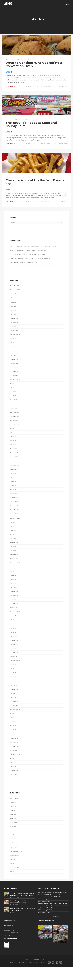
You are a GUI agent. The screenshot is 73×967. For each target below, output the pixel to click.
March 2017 (13, 685)
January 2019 (14, 595)
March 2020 (13, 538)
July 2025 (12, 298)
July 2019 (12, 571)
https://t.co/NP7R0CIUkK (54, 897)
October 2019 (14, 559)
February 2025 (14, 318)
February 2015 (14, 770)
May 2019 (13, 579)
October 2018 (14, 608)
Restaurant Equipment (47, 86)
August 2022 (13, 428)
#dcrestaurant (42, 897)
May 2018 (13, 628)
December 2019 (14, 550)
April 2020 (13, 534)
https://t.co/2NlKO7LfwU (44, 895)
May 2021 (13, 485)
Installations (13, 835)
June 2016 (13, 722)
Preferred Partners (15, 843)
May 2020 (13, 530)
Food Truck (13, 818)
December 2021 (14, 461)
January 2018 (14, 644)
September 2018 (15, 612)
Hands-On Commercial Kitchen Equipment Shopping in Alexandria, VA (30, 258)
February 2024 (14, 359)
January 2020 (14, 546)
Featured (12, 810)
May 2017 (13, 677)
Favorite (48, 901)
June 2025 (13, 302)
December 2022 (14, 412)
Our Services (23, 962)
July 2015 (12, 762)
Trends (12, 863)
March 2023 (13, 400)
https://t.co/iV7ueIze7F (46, 908)
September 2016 (15, 709)
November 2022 (14, 416)
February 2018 (14, 640)
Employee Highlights (16, 802)
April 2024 (13, 351)
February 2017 (14, 689)
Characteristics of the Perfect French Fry (35, 182)
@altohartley (57, 916)
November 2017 (14, 652)
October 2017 (14, 656)
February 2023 (14, 404)
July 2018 (12, 620)
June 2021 (13, 481)
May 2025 (13, 306)
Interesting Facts (15, 839)
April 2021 (13, 489)
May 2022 (13, 440)
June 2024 (13, 347)
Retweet (43, 901)
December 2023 (14, 367)
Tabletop (12, 859)
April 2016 (13, 730)
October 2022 (14, 420)
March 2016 (13, 734)
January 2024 (14, 363)
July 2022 (12, 432)
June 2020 (13, 526)
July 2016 (12, 718)
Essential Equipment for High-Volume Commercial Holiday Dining (28, 250)
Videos (12, 871)
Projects (32, 962)
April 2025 (13, 310)
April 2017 (13, 681)
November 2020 (14, 510)
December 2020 (14, 506)
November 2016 (14, 701)
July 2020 (12, 522)
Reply (39, 901)
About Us (13, 962)
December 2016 (14, 697)
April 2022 (13, 445)
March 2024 (13, 355)
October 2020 (14, 514)
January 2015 (14, 775)
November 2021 (14, 465)
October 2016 (14, 705)
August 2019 (13, 567)
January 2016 (14, 738)
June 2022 (13, 436)
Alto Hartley (29, 59)
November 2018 (14, 603)
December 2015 (14, 742)
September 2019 (15, 563)
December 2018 (14, 599)
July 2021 (12, 477)
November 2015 (14, 746)
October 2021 (14, 469)
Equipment (32, 86)
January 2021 (14, 502)
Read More (10, 86)
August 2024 (13, 339)
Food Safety (13, 814)
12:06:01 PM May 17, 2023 (45, 899)
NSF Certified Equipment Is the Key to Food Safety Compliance (28, 254)
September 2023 (15, 379)
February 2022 (14, 453)
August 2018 (13, 616)
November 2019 (14, 555)
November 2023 (14, 371)
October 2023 (14, 375)
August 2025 (13, 294)
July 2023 (12, 388)
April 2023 (13, 396)
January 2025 (14, 322)
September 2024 (15, 334)
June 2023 (13, 392)
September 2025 (15, 290)
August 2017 (13, 665)
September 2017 (15, 660)
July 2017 (12, 669)
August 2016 (13, 713)
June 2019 (13, 575)
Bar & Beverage (14, 798)
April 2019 (13, 583)
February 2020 (14, 542)
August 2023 (13, 383)
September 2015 (15, 754)
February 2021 (14, 497)
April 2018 (13, 632)
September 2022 (15, 424)
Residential (13, 847)
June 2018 (13, 624)
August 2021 (13, 473)
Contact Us (41, 962)
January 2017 (14, 693)
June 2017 (13, 673)
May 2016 (13, 726)
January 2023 (14, 408)
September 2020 (15, 518)
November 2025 (14, 286)
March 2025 (13, 314)
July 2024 (12, 343)
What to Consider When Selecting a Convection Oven (34, 64)
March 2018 (13, 636)
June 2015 (13, 766)
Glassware (13, 826)
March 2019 (13, 587)
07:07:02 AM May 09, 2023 (45, 910)
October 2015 (14, 750)
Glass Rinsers (14, 822)
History (12, 831)
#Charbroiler (58, 893)
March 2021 (13, 493)
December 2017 (14, 648)
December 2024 (14, 326)
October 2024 (14, 330)
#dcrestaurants (56, 895)
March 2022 (13, 449)
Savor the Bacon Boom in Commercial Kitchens (23, 262)
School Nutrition (14, 855)
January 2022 (14, 457)
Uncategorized (14, 867)
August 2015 (13, 758)
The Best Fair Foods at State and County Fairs (31, 124)
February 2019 (14, 591)
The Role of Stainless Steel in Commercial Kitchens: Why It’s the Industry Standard (33, 246)
